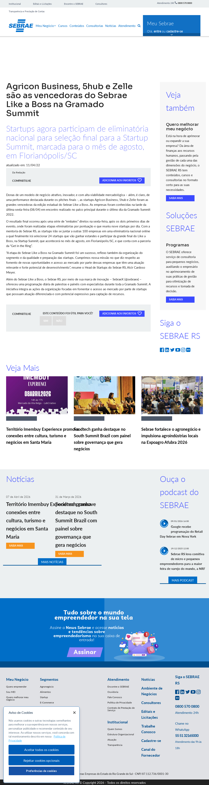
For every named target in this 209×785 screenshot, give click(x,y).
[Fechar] (74, 712)
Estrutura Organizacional (120, 734)
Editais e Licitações (42, 3)
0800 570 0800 (185, 3)
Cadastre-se (151, 740)
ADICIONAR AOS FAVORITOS (122, 180)
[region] (41, 744)
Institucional (15, 3)
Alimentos (45, 691)
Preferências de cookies (41, 771)
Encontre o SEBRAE (73, 3)
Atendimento (127, 26)
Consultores (101, 3)
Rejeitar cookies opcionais (41, 760)
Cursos (62, 26)
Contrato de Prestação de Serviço (121, 709)
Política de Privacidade (119, 702)
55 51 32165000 (186, 735)
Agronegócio (47, 686)
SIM (45, 320)
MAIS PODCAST (183, 580)
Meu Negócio (46, 26)
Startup (44, 697)
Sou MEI (10, 691)
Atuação (111, 739)
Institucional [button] (117, 722)
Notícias (110, 26)
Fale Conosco (114, 697)
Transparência (114, 744)
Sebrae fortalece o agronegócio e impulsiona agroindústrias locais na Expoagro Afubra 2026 (171, 436)
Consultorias (94, 26)
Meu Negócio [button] (17, 679)
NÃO (59, 320)
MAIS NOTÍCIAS (52, 562)
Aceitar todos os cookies (41, 750)
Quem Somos (114, 729)
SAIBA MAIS (176, 198)
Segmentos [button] (49, 679)
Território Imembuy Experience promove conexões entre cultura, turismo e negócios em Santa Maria (42, 436)
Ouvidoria (112, 691)
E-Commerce (47, 702)
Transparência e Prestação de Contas (27, 11)
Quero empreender (16, 686)
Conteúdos (77, 26)
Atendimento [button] (118, 679)
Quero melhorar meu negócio (17, 698)
